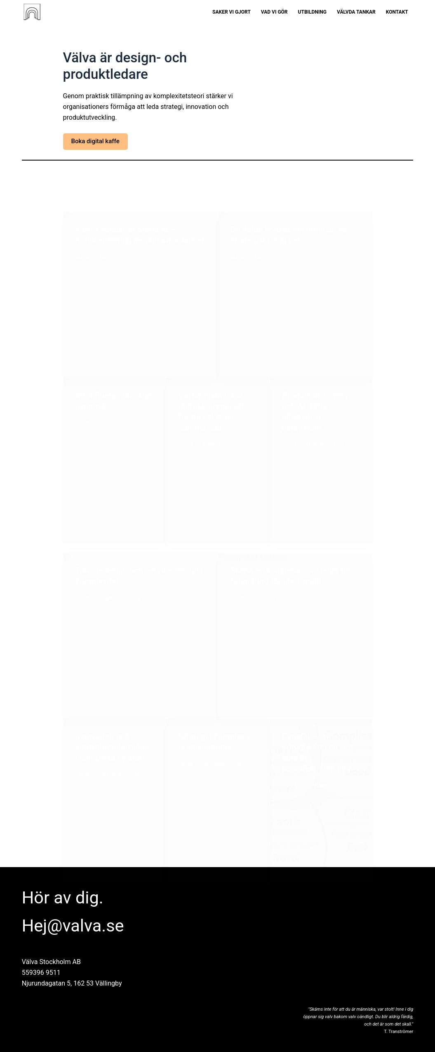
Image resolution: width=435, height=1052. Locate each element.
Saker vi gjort (231, 12)
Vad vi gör (274, 12)
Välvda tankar (356, 12)
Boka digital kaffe (95, 141)
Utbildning (312, 12)
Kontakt (397, 12)
